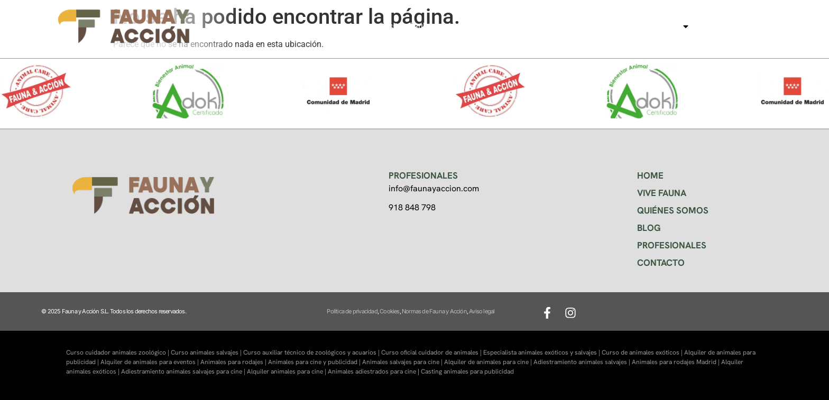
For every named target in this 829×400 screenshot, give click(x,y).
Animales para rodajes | (234, 362)
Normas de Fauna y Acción (434, 311)
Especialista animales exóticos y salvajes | (542, 352)
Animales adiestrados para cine (372, 371)
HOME (650, 175)
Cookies (389, 311)
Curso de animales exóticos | (643, 352)
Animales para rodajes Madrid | (676, 362)
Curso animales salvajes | (207, 352)
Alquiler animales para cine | (287, 371)
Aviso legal (481, 311)
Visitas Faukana (411, 26)
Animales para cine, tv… (637, 26)
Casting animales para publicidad (467, 371)
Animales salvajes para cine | (403, 362)
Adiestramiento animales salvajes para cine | (184, 371)
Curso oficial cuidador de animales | (432, 352)
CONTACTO (661, 262)
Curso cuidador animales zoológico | (118, 352)
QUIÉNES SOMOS (672, 210)
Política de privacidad (352, 311)
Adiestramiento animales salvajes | (582, 362)
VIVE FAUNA (661, 193)
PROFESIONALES (671, 245)
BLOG (649, 228)
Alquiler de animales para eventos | (150, 362)
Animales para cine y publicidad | (315, 362)
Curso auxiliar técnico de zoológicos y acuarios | (312, 352)
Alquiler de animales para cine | (488, 362)
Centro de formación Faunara (513, 26)
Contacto (723, 26)
